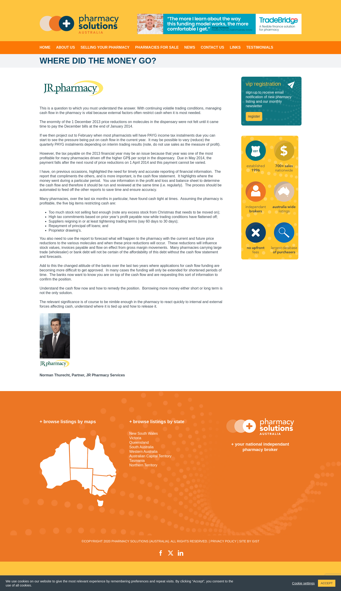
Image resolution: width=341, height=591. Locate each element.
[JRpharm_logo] (131, 88)
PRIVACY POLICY (224, 541)
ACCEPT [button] (327, 583)
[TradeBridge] (219, 24)
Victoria (135, 438)
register (254, 116)
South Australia (141, 447)
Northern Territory (143, 465)
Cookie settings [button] (303, 583)
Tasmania (137, 461)
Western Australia (143, 451)
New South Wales (143, 433)
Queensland (139, 442)
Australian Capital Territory (150, 456)
